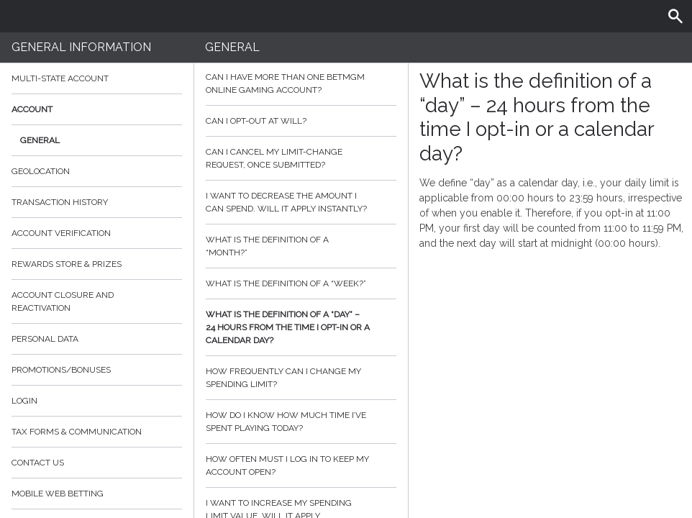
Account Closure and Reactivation (63, 301)
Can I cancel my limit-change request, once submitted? (301, 158)
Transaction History (60, 202)
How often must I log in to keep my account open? (301, 465)
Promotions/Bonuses (61, 370)
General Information (81, 47)
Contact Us (38, 463)
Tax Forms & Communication (97, 432)
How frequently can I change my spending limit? (301, 377)
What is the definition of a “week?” (301, 283)
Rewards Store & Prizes (67, 264)
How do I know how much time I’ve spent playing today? (301, 421)
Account (97, 109)
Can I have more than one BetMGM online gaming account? (301, 83)
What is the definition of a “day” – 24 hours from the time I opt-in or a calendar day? (301, 327)
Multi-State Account (60, 78)
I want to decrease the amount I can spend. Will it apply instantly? (301, 202)
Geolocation (41, 171)
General (40, 140)
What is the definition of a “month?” (301, 246)
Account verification (61, 233)
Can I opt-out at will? (301, 121)
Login (24, 401)
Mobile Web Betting (58, 494)
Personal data (45, 339)
